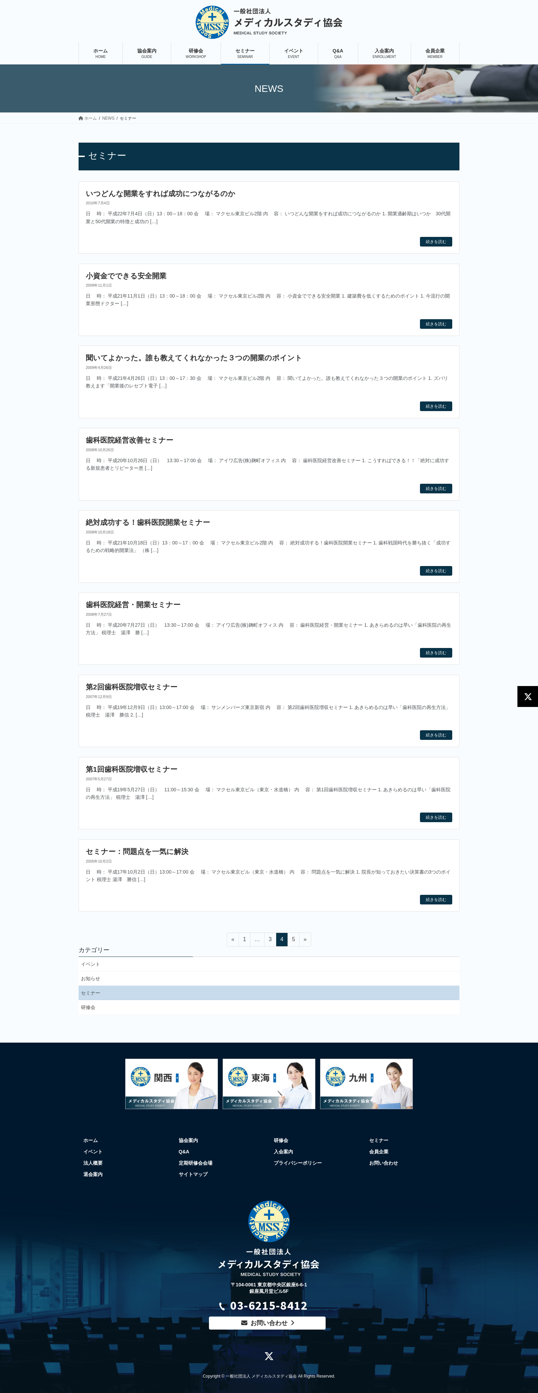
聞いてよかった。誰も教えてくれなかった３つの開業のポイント (194, 358)
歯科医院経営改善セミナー (129, 440)
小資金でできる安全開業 (126, 276)
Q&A (184, 1151)
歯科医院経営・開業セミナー (133, 605)
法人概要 (93, 1163)
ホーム (90, 1140)
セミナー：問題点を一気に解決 (137, 851)
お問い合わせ (383, 1163)
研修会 (88, 1007)
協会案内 (188, 1140)
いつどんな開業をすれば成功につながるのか (160, 193)
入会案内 (283, 1151)
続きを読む (436, 241)
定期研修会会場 (195, 1163)
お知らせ (90, 978)
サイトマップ (193, 1174)
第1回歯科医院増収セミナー (131, 769)
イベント (90, 964)
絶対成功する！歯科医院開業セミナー (148, 522)
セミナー (90, 993)
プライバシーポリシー (298, 1163)
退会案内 (93, 1174)
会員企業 (378, 1151)
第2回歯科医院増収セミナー (131, 687)
